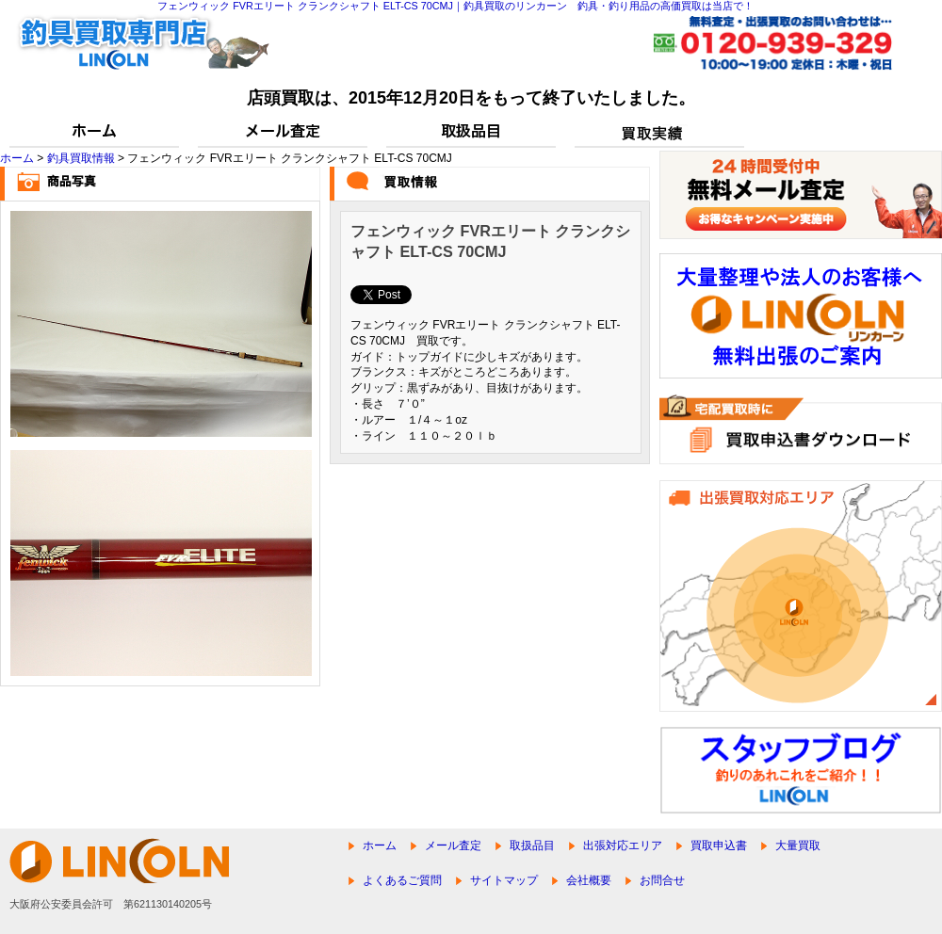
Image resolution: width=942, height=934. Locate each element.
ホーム (17, 158)
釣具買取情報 (81, 158)
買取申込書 (718, 845)
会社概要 (588, 880)
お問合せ (662, 880)
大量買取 (797, 845)
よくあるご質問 (402, 880)
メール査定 (453, 845)
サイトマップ (504, 880)
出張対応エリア (622, 845)
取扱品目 (532, 845)
